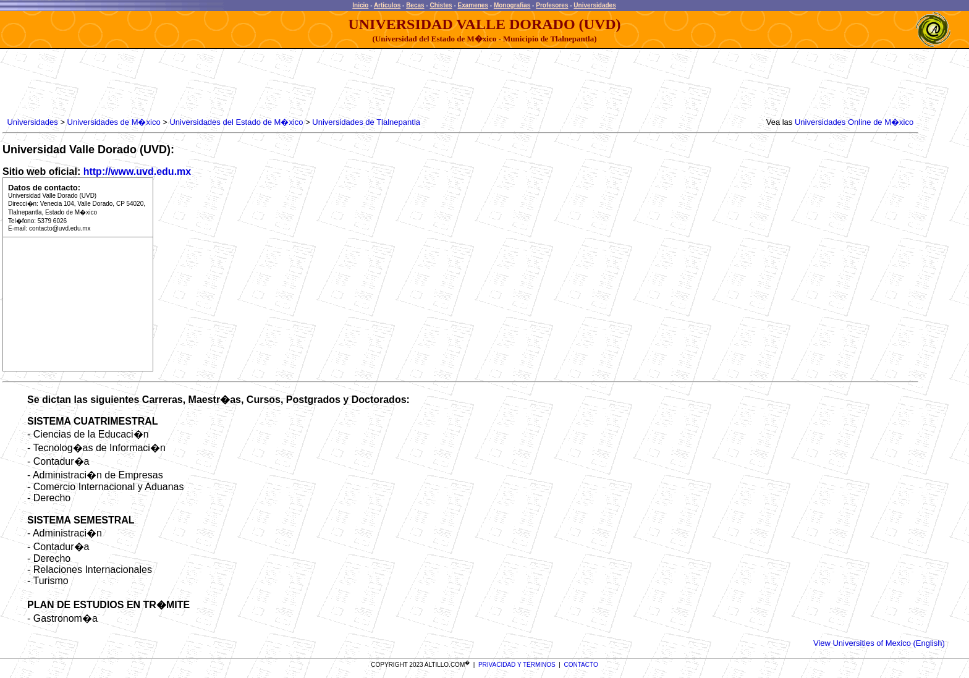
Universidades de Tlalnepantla (366, 122)
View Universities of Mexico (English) (879, 643)
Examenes (473, 5)
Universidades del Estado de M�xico (236, 122)
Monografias (512, 5)
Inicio (360, 5)
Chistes (440, 5)
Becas (415, 5)
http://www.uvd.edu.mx (137, 171)
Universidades (594, 5)
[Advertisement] (230, 83)
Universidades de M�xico (114, 122)
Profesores (552, 5)
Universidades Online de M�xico (854, 122)
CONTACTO (581, 664)
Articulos (387, 5)
